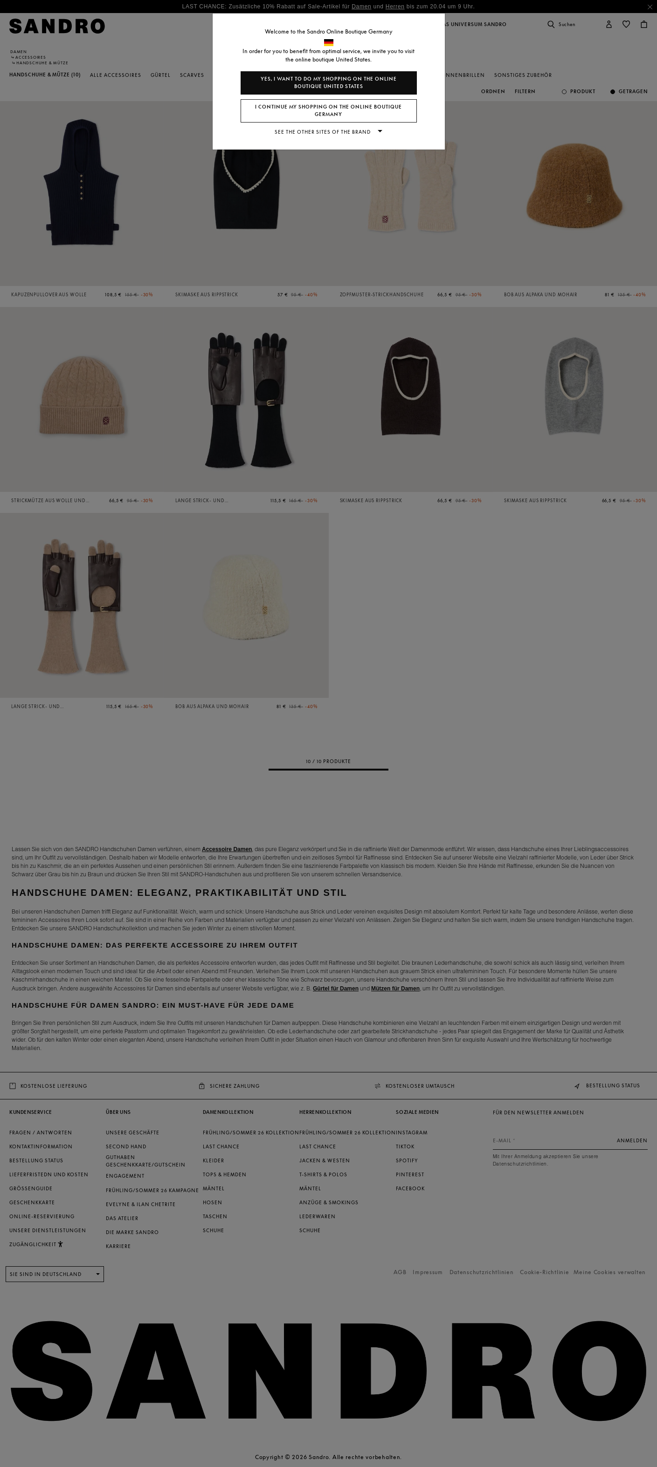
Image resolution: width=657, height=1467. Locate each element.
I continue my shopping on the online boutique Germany (328, 110)
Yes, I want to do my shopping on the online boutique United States (329, 82)
